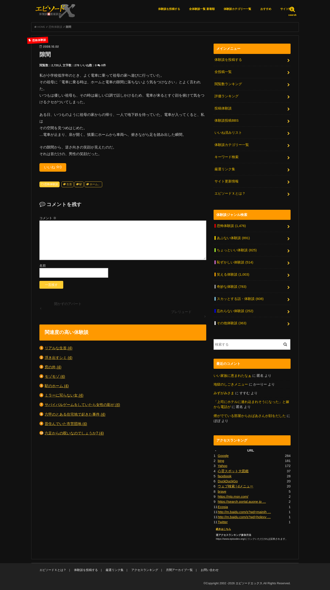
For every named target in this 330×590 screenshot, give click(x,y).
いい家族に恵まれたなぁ (232, 375)
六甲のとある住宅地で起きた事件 (75, 414)
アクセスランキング (144, 569)
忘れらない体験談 (235, 311)
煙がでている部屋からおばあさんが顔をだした (250, 415)
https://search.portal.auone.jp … (242, 501)
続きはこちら (223, 528)
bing (221, 460)
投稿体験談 (223, 108)
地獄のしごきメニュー (231, 384)
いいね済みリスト (228, 132)
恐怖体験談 (51, 184)
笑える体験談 (233, 274)
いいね (53, 167)
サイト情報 (287, 9)
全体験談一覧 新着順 (201, 9)
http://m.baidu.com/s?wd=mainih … (244, 511)
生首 (69, 184)
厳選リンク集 (224, 169)
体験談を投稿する (169, 9)
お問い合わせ (209, 569)
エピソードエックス (249, 582)
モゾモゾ (55, 376)
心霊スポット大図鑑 (233, 471)
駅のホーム (57, 386)
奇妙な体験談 (231, 286)
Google (223, 455)
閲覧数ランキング (228, 84)
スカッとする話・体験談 (240, 298)
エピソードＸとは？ (229, 193)
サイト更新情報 (226, 181)
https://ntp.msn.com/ (233, 496)
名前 (42, 265)
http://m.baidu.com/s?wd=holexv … (244, 516)
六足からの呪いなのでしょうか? (74, 433)
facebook (224, 476)
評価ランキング (226, 96)
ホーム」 (95, 184)
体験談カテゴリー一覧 (237, 9)
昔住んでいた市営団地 (66, 424)
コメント (47, 218)
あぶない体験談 (233, 238)
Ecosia (223, 506)
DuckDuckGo (228, 481)
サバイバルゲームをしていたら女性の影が (82, 405)
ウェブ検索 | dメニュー (235, 486)
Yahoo (222, 465)
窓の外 (53, 367)
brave (222, 491)
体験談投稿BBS (226, 120)
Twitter (223, 521)
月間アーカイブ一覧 (179, 569)
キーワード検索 (226, 157)
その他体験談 (231, 322)
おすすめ (265, 9)
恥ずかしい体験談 (235, 262)
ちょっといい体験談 (237, 250)
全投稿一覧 (223, 72)
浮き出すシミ (58, 357)
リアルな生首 (58, 348)
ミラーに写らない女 (64, 395)
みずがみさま (224, 393)
